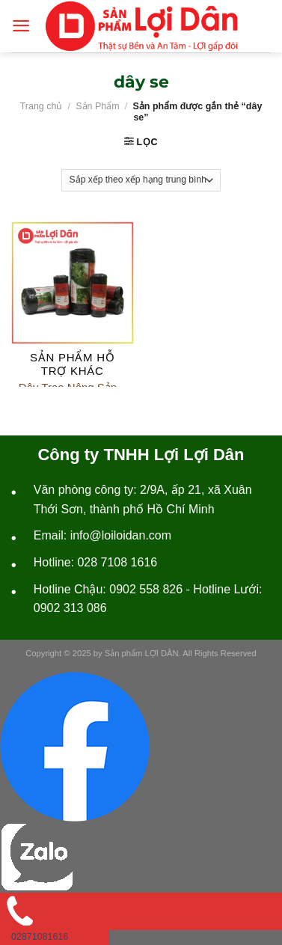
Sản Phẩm (97, 106)
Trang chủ (41, 106)
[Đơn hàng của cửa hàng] (140, 180)
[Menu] (21, 26)
